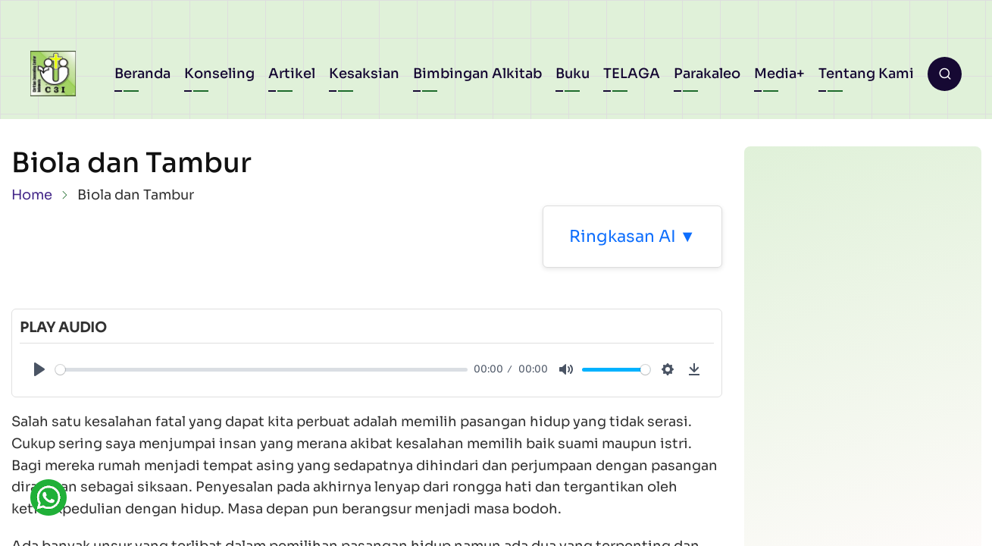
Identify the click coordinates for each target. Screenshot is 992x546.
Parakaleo (707, 73)
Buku (572, 73)
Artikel (291, 73)
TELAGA (631, 73)
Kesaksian (364, 73)
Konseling (219, 73)
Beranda (142, 73)
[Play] (39, 369)
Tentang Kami (866, 73)
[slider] (261, 369)
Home (31, 195)
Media (775, 73)
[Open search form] (945, 74)
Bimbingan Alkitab (477, 73)
